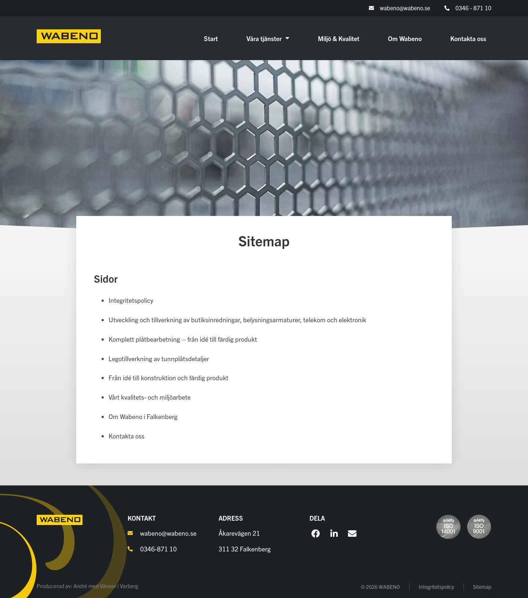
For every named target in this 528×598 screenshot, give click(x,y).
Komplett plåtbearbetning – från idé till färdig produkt (183, 339)
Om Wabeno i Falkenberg (143, 416)
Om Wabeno (405, 38)
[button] (315, 533)
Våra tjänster (267, 38)
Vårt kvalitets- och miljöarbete (150, 397)
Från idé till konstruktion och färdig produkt (168, 377)
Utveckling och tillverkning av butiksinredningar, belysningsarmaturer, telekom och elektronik (237, 319)
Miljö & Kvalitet (338, 38)
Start (211, 38)
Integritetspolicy (131, 300)
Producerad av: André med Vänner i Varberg (87, 585)
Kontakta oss (468, 38)
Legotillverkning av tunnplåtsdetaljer (159, 358)
